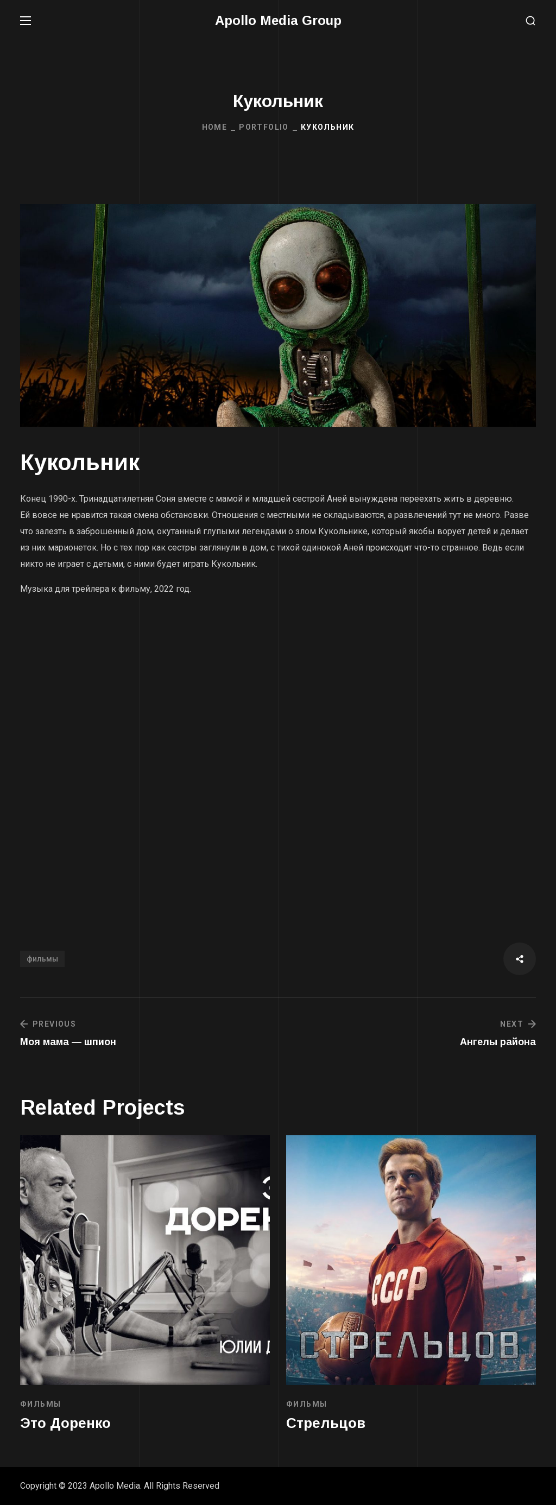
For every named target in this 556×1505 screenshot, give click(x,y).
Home (215, 127)
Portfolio (264, 127)
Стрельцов (325, 1423)
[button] (530, 21)
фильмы (42, 958)
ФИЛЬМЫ (40, 1404)
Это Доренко (65, 1423)
